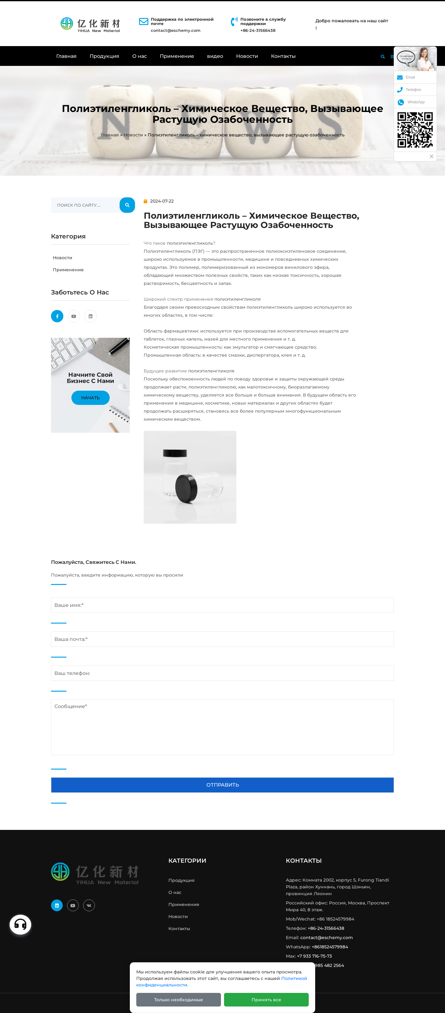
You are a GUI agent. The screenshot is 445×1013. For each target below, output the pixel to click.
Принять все (266, 999)
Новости (247, 56)
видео (215, 56)
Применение (177, 56)
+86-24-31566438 (326, 928)
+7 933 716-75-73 (314, 956)
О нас (139, 56)
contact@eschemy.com (176, 30)
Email (406, 77)
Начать (90, 398)
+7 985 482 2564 (326, 965)
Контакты (283, 56)
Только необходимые (178, 999)
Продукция (104, 56)
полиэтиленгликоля (237, 299)
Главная (66, 56)
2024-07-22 (159, 201)
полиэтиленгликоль (190, 243)
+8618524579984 (330, 947)
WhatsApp (411, 102)
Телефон (409, 89)
